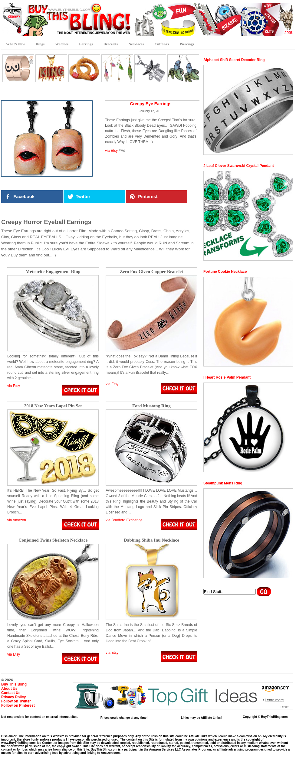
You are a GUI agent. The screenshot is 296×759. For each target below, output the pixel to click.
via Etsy (111, 150)
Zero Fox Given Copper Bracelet (151, 271)
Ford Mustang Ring (151, 406)
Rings (40, 44)
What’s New (15, 44)
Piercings (187, 44)
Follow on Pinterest (18, 705)
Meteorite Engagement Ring (53, 271)
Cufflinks (162, 44)
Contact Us (10, 693)
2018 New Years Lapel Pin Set (53, 406)
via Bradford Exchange (124, 520)
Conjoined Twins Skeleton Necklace (52, 540)
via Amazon (16, 520)
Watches (61, 44)
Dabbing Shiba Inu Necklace (151, 540)
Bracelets (111, 44)
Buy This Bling (14, 684)
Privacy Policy (13, 697)
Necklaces (136, 44)
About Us (9, 688)
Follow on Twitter (16, 701)
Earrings (86, 44)
